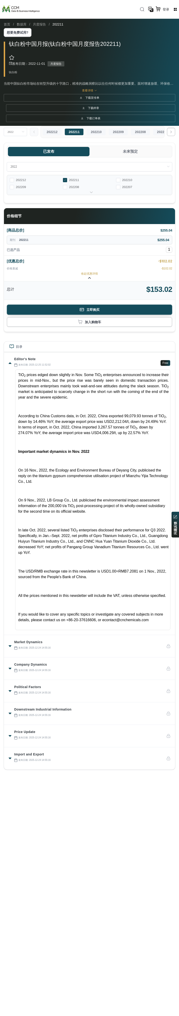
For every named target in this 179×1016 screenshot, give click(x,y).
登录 (166, 9)
